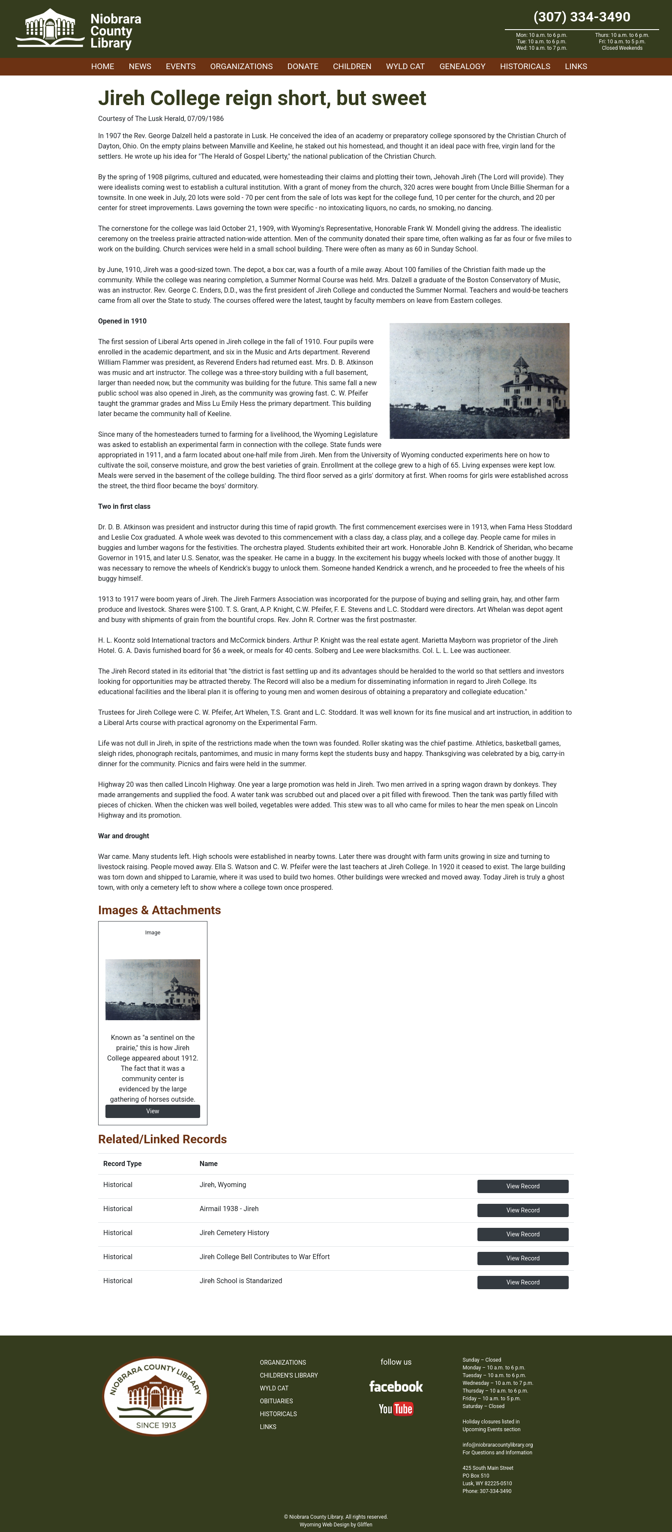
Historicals (525, 66)
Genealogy (462, 66)
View (152, 1111)
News (140, 66)
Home (102, 66)
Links (576, 66)
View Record (523, 1186)
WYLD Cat (405, 66)
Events (180, 66)
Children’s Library (289, 1375)
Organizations (241, 66)
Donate (302, 66)
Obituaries (276, 1401)
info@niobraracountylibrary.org (498, 1445)
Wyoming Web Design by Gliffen (336, 1525)
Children (352, 66)
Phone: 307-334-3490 (487, 1491)
